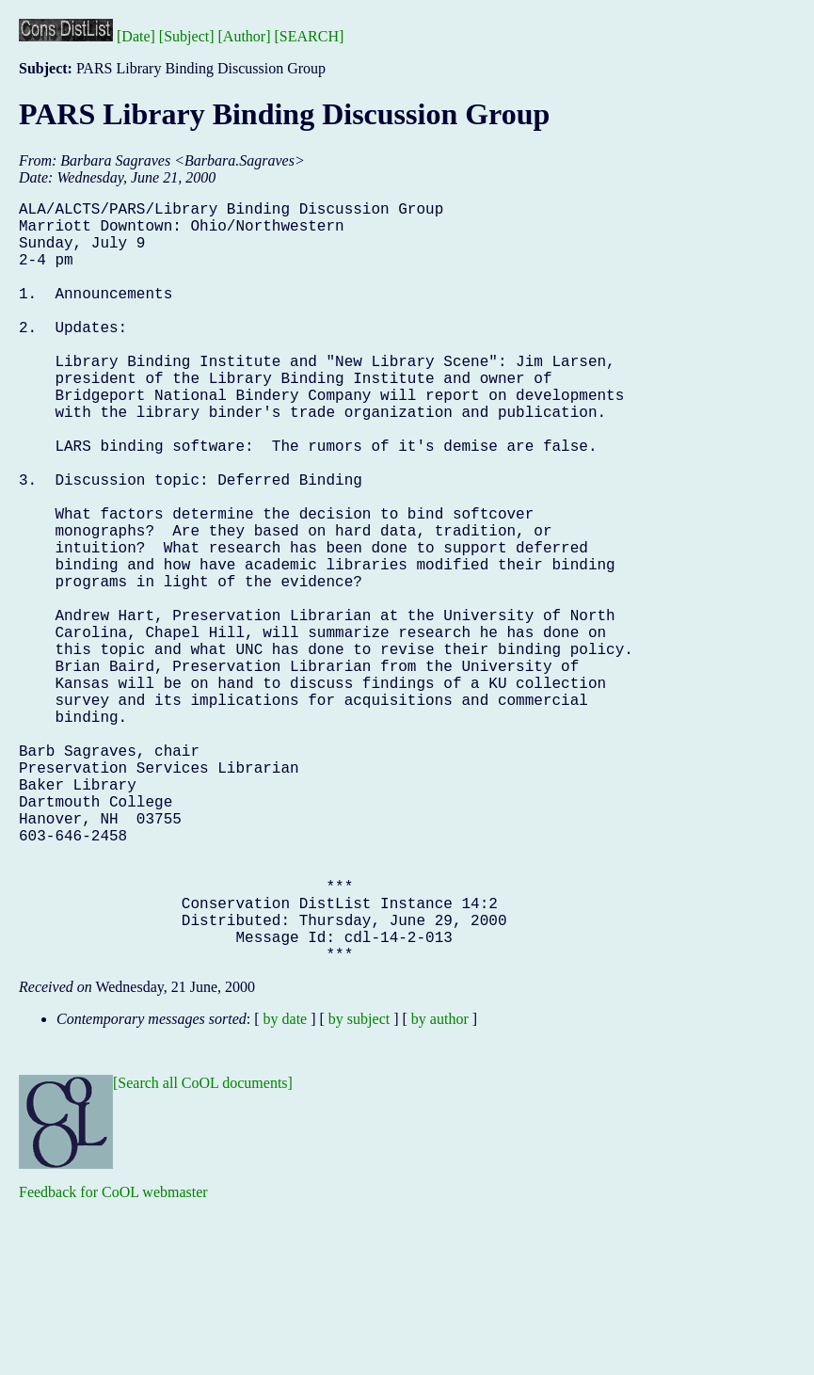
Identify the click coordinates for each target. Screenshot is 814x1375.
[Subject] (187, 36)
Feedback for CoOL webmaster (113, 1361)
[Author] (244, 36)
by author (440, 1188)
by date (285, 1188)
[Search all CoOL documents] (203, 1252)
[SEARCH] (309, 36)
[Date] (136, 36)
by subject (359, 1188)
